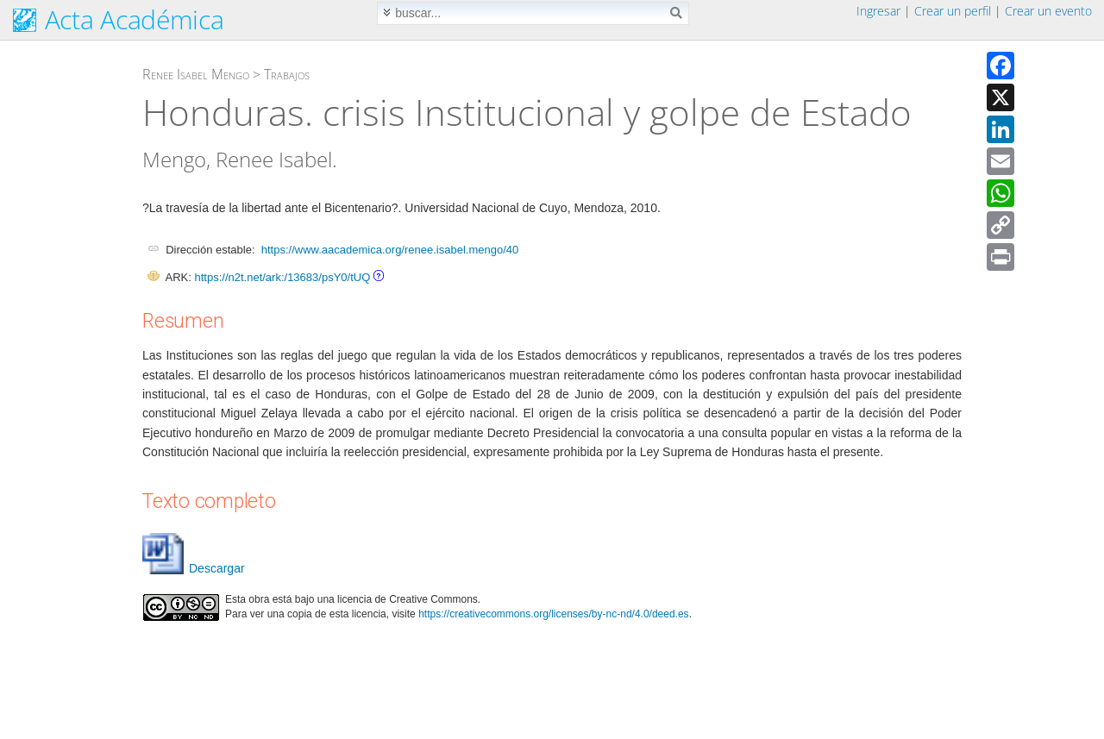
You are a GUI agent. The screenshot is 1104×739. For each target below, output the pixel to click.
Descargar (193, 568)
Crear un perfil (952, 11)
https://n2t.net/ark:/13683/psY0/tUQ (282, 277)
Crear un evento (1048, 11)
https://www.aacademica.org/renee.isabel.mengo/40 (389, 249)
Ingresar (878, 11)
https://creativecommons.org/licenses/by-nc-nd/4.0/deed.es (553, 614)
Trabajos (287, 74)
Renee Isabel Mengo (195, 74)
